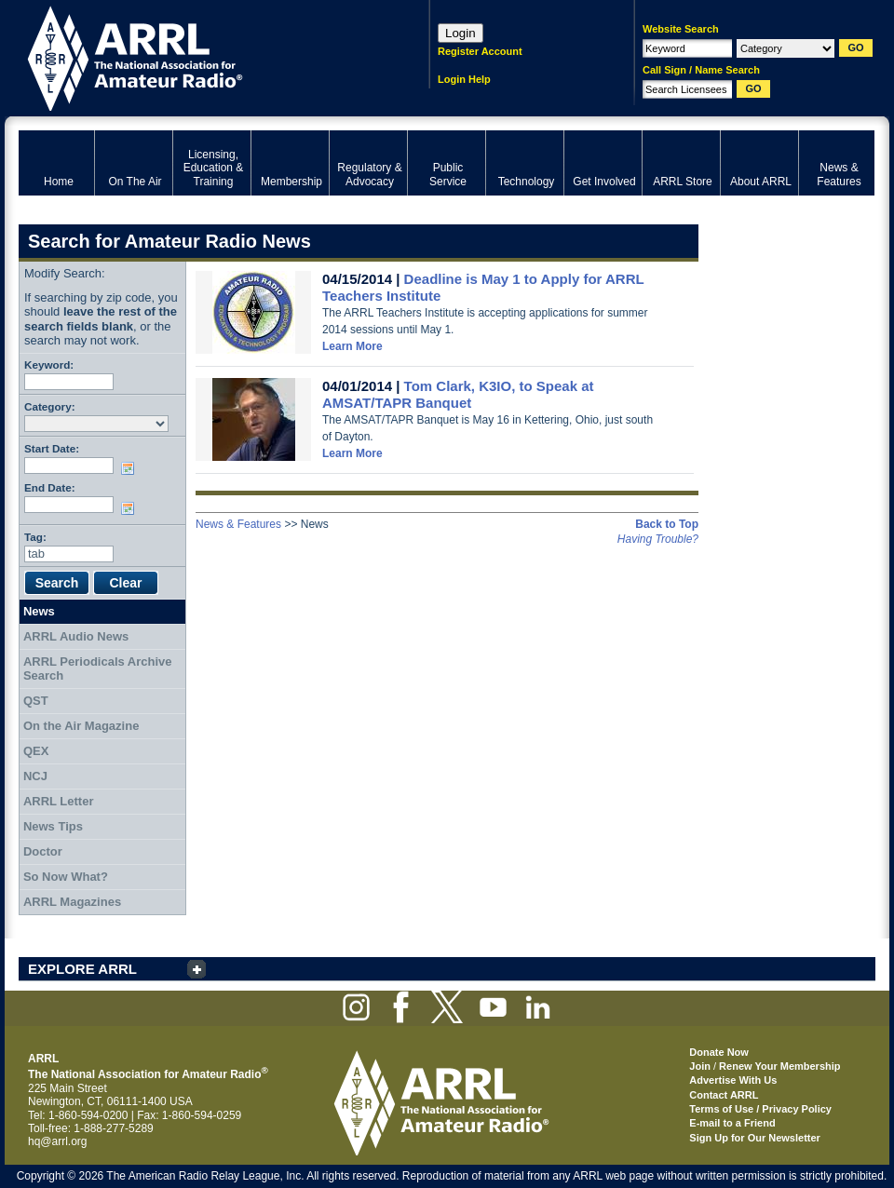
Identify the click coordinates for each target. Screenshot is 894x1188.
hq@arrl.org (58, 1141)
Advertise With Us (733, 1080)
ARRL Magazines (72, 902)
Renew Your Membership (779, 1066)
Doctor (42, 851)
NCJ (35, 776)
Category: (49, 406)
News (39, 611)
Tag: (35, 537)
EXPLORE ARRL (82, 969)
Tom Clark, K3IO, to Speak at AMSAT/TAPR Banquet (458, 394)
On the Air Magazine (81, 726)
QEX (35, 751)
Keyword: (49, 364)
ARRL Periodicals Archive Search (97, 669)
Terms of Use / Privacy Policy (760, 1108)
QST (35, 701)
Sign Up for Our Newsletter (754, 1137)
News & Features (238, 524)
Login (460, 33)
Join (700, 1066)
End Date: (49, 487)
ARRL (199, 56)
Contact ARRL (723, 1094)
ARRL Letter (58, 801)
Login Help (464, 79)
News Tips (53, 826)
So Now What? (65, 877)
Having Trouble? (657, 539)
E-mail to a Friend (732, 1122)
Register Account (480, 51)
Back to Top (666, 524)
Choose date (131, 468)
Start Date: (51, 448)
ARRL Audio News (76, 636)
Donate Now (719, 1052)
